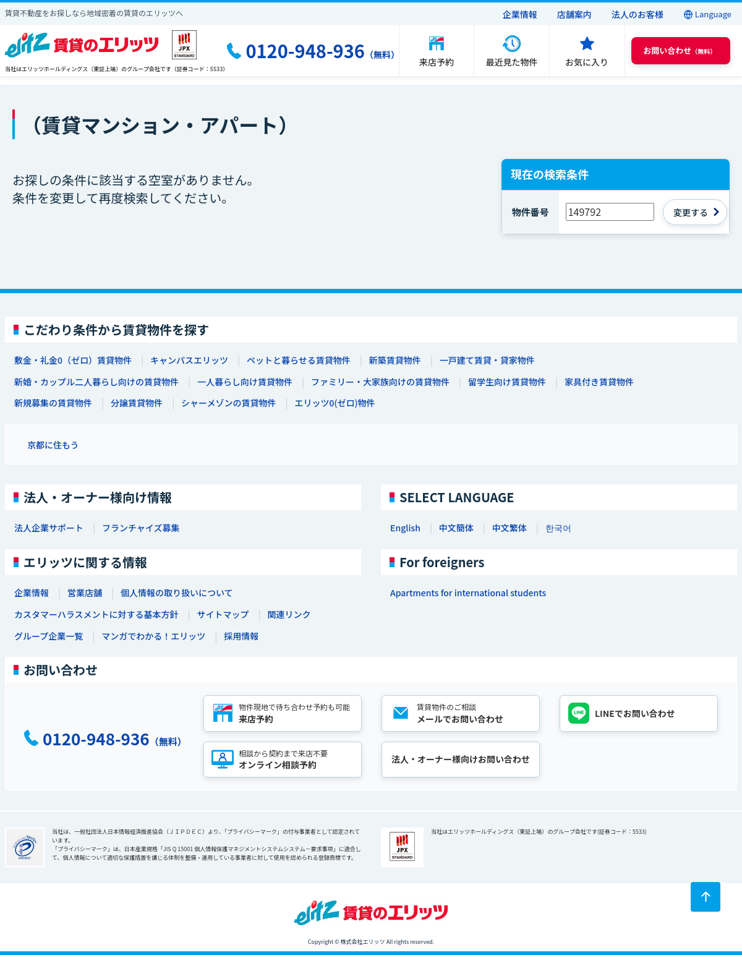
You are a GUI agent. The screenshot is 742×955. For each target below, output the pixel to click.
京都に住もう (53, 445)
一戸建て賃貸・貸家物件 (487, 360)
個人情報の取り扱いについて (177, 592)
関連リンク (288, 614)
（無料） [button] (679, 50)
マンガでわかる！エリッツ (153, 636)
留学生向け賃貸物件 (507, 381)
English (405, 527)
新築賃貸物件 (395, 360)
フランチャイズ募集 (140, 527)
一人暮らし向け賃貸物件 (244, 381)
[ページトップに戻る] (705, 897)
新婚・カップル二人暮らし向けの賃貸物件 (96, 381)
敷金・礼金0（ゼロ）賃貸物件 (73, 360)
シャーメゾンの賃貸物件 (228, 402)
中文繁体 (509, 527)
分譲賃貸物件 (137, 402)
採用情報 (241, 636)
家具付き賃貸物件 (599, 381)
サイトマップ (223, 614)
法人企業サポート (48, 527)
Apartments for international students (468, 592)
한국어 (558, 527)
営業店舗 (84, 592)
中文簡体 (456, 527)
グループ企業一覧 (48, 636)
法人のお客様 (637, 14)
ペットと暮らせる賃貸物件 (299, 360)
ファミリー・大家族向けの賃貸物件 (380, 381)
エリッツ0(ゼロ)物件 (334, 402)
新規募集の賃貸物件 (53, 402)
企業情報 (520, 14)
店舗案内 (574, 14)
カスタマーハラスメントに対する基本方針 (96, 614)
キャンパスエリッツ (189, 360)
